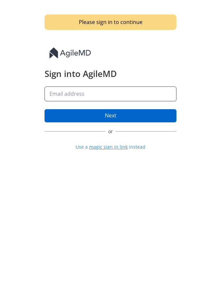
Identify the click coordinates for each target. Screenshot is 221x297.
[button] (110, 147)
